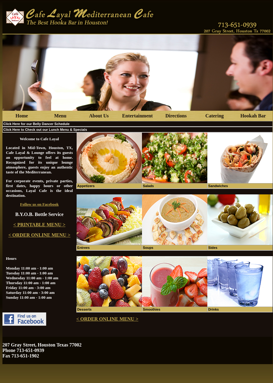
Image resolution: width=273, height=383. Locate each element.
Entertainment (137, 115)
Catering (215, 115)
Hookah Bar (253, 115)
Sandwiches (218, 186)
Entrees (83, 247)
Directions (176, 115)
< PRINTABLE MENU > (39, 224)
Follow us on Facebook (39, 204)
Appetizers (86, 186)
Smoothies (151, 309)
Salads (148, 186)
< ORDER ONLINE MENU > (39, 235)
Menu (60, 115)
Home (22, 115)
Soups (148, 247)
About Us (99, 115)
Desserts (84, 309)
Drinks (213, 309)
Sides (212, 247)
